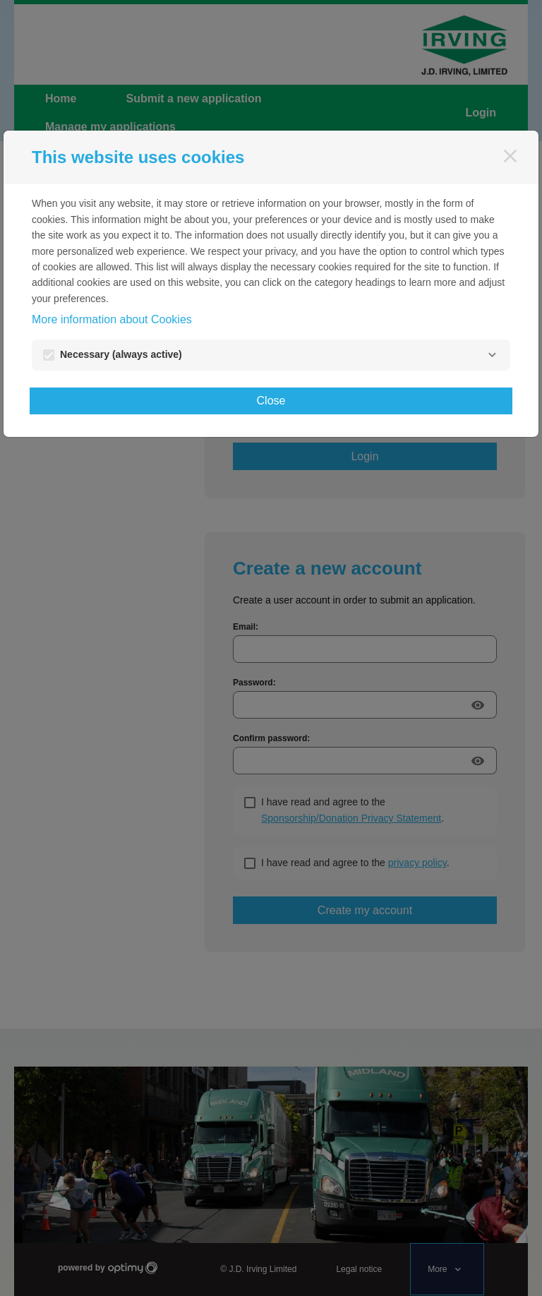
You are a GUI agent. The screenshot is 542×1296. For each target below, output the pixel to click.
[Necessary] (491, 355)
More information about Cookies (112, 319)
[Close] (510, 156)
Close (271, 401)
